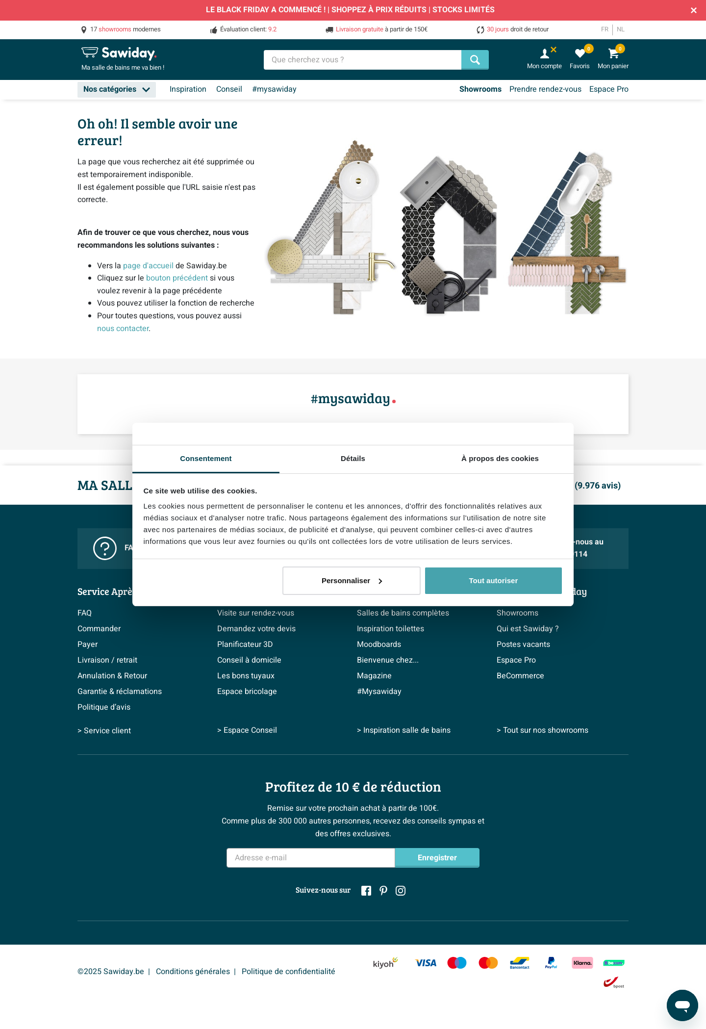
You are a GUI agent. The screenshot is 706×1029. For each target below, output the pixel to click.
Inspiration (188, 89)
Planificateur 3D (245, 644)
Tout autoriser (493, 580)
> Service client (104, 731)
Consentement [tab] (205, 458)
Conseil (229, 89)
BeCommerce (520, 676)
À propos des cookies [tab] (500, 458)
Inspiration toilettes (390, 629)
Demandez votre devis (256, 629)
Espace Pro (609, 89)
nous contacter (123, 328)
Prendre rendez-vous (545, 89)
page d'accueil (148, 266)
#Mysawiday (379, 691)
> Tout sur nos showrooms (542, 731)
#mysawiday (274, 89)
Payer (87, 644)
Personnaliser (352, 580)
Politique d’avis (103, 707)
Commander (99, 629)
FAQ (84, 613)
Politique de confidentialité (288, 972)
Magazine (374, 676)
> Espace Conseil (247, 731)
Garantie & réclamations (119, 691)
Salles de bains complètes (403, 613)
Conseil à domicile (249, 660)
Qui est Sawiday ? (528, 629)
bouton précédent (177, 278)
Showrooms (480, 89)
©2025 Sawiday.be (110, 972)
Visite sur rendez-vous (255, 613)
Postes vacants (523, 644)
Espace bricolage (247, 691)
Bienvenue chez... (388, 660)
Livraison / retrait (107, 660)
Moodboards (379, 644)
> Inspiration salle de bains (404, 731)
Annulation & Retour (112, 676)
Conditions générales (193, 972)
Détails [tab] (353, 458)
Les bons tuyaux (246, 676)
